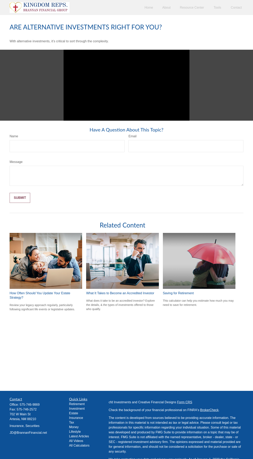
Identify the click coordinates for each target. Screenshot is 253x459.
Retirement (77, 404)
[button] (149, 7)
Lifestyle (75, 431)
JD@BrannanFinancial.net (28, 432)
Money (74, 427)
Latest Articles (79, 436)
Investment (77, 408)
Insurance (76, 418)
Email (132, 136)
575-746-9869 (30, 404)
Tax (71, 422)
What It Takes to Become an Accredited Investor (120, 293)
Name (14, 136)
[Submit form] (20, 198)
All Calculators (79, 445)
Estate (73, 413)
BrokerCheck (209, 410)
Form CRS (184, 402)
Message (16, 162)
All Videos (76, 441)
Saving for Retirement (178, 293)
